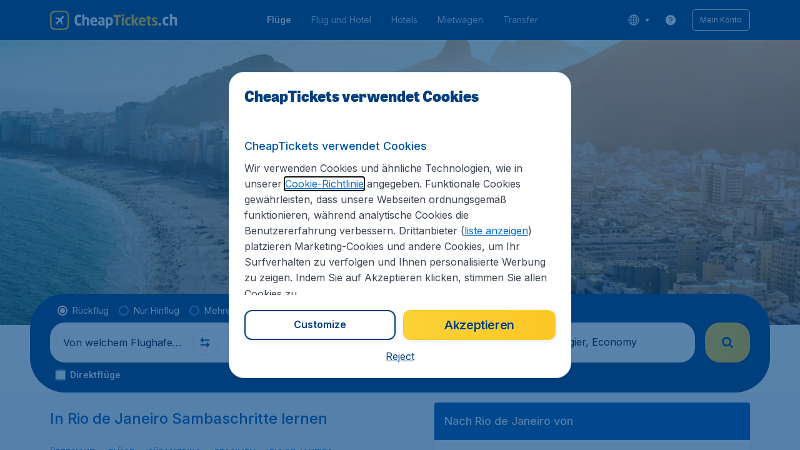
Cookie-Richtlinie (324, 184)
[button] (400, 356)
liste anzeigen (496, 230)
